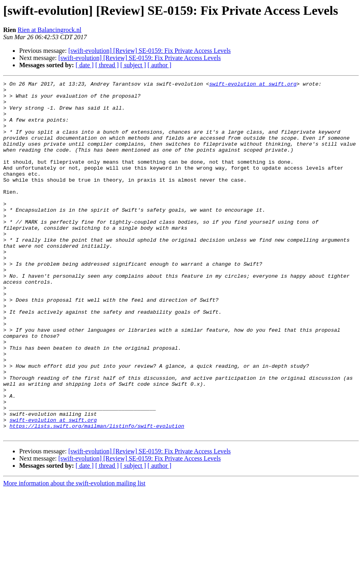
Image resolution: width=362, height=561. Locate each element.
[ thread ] (107, 65)
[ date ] (85, 65)
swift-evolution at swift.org (252, 84)
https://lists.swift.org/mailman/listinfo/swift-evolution (97, 495)
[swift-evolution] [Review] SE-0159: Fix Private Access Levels (149, 50)
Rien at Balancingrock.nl (50, 29)
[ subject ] (133, 65)
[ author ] (160, 65)
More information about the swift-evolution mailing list (74, 554)
